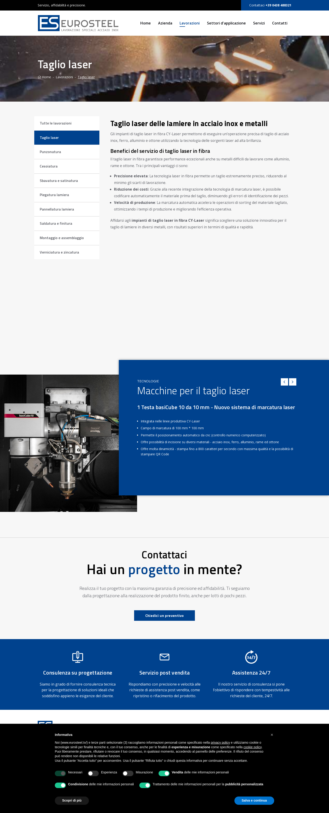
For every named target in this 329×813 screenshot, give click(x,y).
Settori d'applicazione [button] (226, 23)
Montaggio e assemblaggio (62, 237)
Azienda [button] (165, 23)
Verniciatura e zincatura (59, 252)
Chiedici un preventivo (164, 615)
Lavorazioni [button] (190, 23)
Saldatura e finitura (56, 223)
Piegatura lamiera (54, 194)
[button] (272, 734)
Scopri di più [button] (72, 800)
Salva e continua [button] (254, 800)
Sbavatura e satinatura (59, 180)
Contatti (279, 23)
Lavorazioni (64, 77)
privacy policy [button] (220, 742)
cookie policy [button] (253, 747)
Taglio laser (86, 77)
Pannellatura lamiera (57, 209)
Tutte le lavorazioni (56, 123)
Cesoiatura (49, 166)
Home (145, 23)
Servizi (259, 23)
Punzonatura (50, 151)
